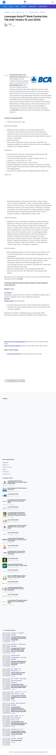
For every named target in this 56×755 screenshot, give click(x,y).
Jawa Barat (14, 633)
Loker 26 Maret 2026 (13, 494)
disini (21, 279)
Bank (12, 678)
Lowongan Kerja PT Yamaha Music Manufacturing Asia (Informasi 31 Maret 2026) (16, 552)
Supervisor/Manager (16, 680)
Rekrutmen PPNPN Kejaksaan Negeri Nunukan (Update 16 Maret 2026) (17, 576)
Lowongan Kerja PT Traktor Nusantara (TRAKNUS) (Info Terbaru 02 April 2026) (17, 527)
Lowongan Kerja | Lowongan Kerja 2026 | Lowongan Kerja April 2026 (30, 752)
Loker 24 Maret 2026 (13, 519)
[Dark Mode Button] (52, 2)
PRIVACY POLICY (7, 467)
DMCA (4, 469)
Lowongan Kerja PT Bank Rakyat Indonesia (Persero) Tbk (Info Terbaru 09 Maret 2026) (19, 686)
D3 (20, 715)
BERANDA (5, 462)
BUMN (16, 678)
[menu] (4, 2)
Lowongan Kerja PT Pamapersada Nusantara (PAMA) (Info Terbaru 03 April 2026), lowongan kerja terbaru (17, 514)
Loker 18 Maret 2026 (13, 558)
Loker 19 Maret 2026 (13, 545)
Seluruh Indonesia (20, 703)
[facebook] (8, 380)
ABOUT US (6, 465)
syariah (22, 693)
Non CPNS (23, 657)
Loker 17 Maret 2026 (13, 570)
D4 (11, 668)
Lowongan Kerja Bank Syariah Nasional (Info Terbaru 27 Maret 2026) (17, 565)
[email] (23, 380)
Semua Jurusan (15, 693)
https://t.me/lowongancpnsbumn (15, 341)
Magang (16, 668)
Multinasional (21, 644)
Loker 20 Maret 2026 (13, 532)
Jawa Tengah (22, 678)
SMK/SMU (13, 635)
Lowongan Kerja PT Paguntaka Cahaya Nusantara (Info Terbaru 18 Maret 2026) (17, 601)
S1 (20, 670)
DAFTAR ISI (6, 471)
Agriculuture (14, 729)
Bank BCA (19, 85)
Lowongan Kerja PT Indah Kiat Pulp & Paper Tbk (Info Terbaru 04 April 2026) (17, 501)
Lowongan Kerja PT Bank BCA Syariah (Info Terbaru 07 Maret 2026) (18, 697)
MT (20, 668)
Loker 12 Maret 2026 (13, 594)
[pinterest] (20, 380)
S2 (25, 691)
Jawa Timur (18, 691)
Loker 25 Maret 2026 (13, 507)
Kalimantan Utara (15, 655)
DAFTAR (7, 299)
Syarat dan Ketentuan (14, 354)
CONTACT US (6, 474)
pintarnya (13, 738)
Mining (13, 703)
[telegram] (17, 380)
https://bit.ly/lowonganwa (12, 346)
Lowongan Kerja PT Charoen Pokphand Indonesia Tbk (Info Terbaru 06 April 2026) (17, 482)
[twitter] (11, 380)
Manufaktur (21, 633)
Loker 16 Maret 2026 (13, 581)
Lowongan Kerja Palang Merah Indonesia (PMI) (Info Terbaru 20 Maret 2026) (16, 589)
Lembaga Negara (15, 657)
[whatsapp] (14, 380)
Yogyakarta (14, 682)
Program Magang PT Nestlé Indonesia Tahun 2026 (17, 488)
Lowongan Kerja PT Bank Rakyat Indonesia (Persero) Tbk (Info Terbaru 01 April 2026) (17, 540)
